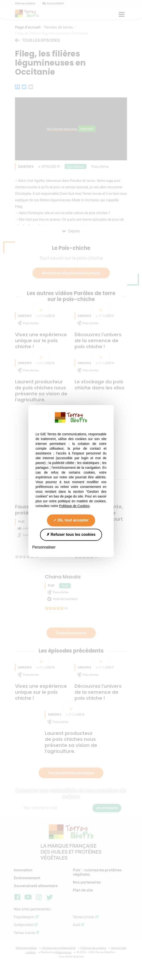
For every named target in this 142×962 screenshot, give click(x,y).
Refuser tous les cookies (71, 534)
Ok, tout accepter (71, 520)
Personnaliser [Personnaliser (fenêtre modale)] (44, 547)
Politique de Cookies (74, 506)
